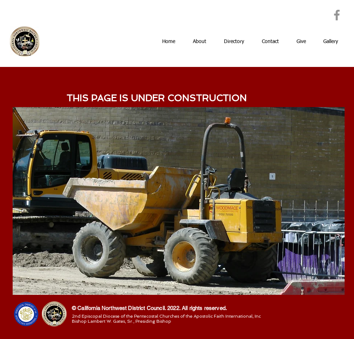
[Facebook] (337, 15)
